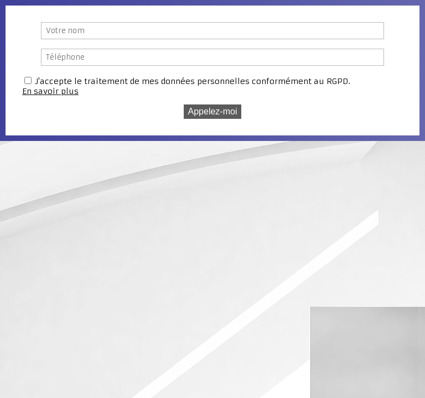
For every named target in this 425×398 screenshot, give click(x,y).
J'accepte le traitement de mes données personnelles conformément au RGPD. (192, 81)
